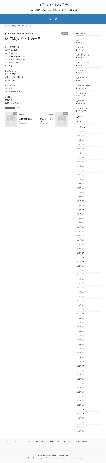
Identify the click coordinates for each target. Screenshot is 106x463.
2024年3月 (80, 240)
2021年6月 (80, 383)
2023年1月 (80, 301)
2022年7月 (80, 327)
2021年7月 (80, 379)
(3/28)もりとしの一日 (83, 101)
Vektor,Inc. (72, 458)
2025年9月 (80, 162)
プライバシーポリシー (40, 442)
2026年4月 (80, 131)
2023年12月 (81, 253)
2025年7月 (80, 170)
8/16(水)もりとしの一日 (26, 120)
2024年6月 (80, 227)
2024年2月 (80, 244)
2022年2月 (80, 348)
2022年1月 (80, 353)
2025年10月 (81, 157)
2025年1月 (80, 196)
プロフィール (18, 442)
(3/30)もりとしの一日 (83, 85)
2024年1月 (80, 249)
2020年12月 (81, 409)
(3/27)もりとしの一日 (83, 108)
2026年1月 (80, 144)
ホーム (8, 442)
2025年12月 (81, 149)
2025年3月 (80, 188)
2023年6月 (80, 279)
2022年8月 (80, 322)
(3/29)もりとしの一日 (83, 93)
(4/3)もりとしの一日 (82, 55)
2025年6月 (80, 175)
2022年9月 (80, 318)
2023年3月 (80, 292)
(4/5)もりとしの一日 (82, 40)
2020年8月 (80, 427)
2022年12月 (81, 305)
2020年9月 (80, 422)
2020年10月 (81, 418)
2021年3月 (80, 396)
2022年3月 (80, 344)
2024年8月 (80, 218)
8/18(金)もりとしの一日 (46, 120)
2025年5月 (80, 179)
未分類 (65, 33)
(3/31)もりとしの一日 (83, 78)
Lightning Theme (45, 458)
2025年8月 (80, 166)
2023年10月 (81, 262)
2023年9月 (80, 266)
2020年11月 (81, 414)
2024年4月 (80, 236)
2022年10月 (81, 314)
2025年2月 (80, 192)
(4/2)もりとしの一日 (82, 62)
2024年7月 (80, 222)
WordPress (34, 458)
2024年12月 (81, 201)
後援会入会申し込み (68, 442)
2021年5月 (80, 388)
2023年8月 (80, 270)
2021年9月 (80, 370)
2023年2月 (80, 296)
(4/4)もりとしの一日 (82, 47)
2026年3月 (80, 136)
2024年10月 (81, 209)
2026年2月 (80, 140)
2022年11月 (81, 309)
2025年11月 (81, 153)
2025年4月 (80, 183)
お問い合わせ (82, 442)
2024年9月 (80, 214)
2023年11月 (81, 257)
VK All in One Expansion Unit (59, 458)
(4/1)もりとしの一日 (82, 70)
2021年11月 (81, 361)
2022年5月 (80, 335)
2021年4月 (80, 392)
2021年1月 (80, 405)
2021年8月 (80, 375)
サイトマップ (54, 442)
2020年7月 (80, 431)
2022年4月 (80, 340)
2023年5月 (80, 283)
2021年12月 (81, 357)
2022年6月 (80, 331)
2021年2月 (80, 401)
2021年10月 (81, 366)
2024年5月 (80, 231)
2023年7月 (80, 275)
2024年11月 (81, 205)
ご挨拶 (27, 442)
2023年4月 (80, 288)
